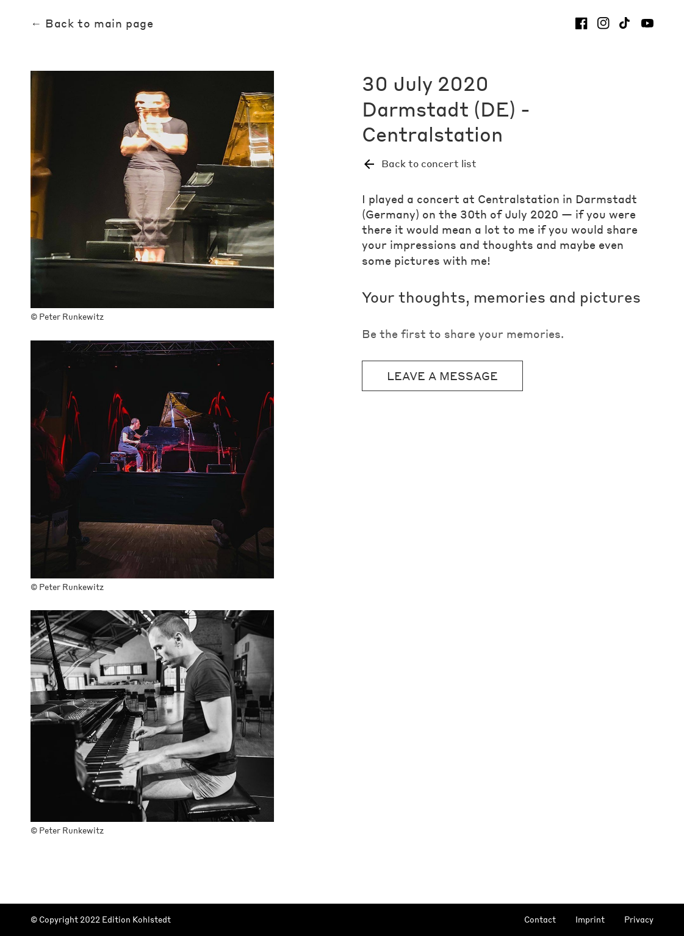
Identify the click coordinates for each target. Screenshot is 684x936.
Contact (540, 920)
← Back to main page (92, 23)
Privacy (638, 920)
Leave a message (442, 376)
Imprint (590, 920)
